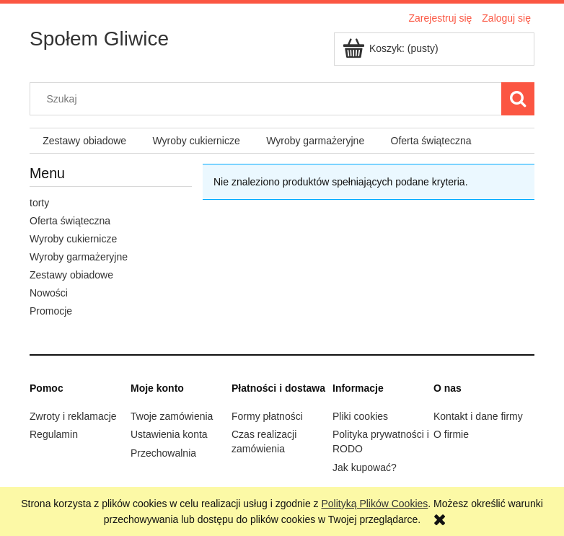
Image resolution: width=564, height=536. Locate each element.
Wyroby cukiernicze (73, 239)
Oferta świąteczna (70, 221)
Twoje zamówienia (172, 416)
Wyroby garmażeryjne (79, 257)
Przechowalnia (163, 453)
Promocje (51, 311)
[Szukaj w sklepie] (269, 99)
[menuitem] (84, 141)
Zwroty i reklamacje (73, 416)
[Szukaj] (517, 98)
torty (39, 202)
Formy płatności (267, 416)
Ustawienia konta (169, 434)
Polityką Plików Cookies (374, 503)
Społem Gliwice (99, 38)
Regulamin (54, 434)
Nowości (49, 293)
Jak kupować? (364, 467)
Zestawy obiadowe (71, 275)
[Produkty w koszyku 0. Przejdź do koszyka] (392, 48)
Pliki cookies (360, 416)
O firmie (451, 434)
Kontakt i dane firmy (478, 416)
